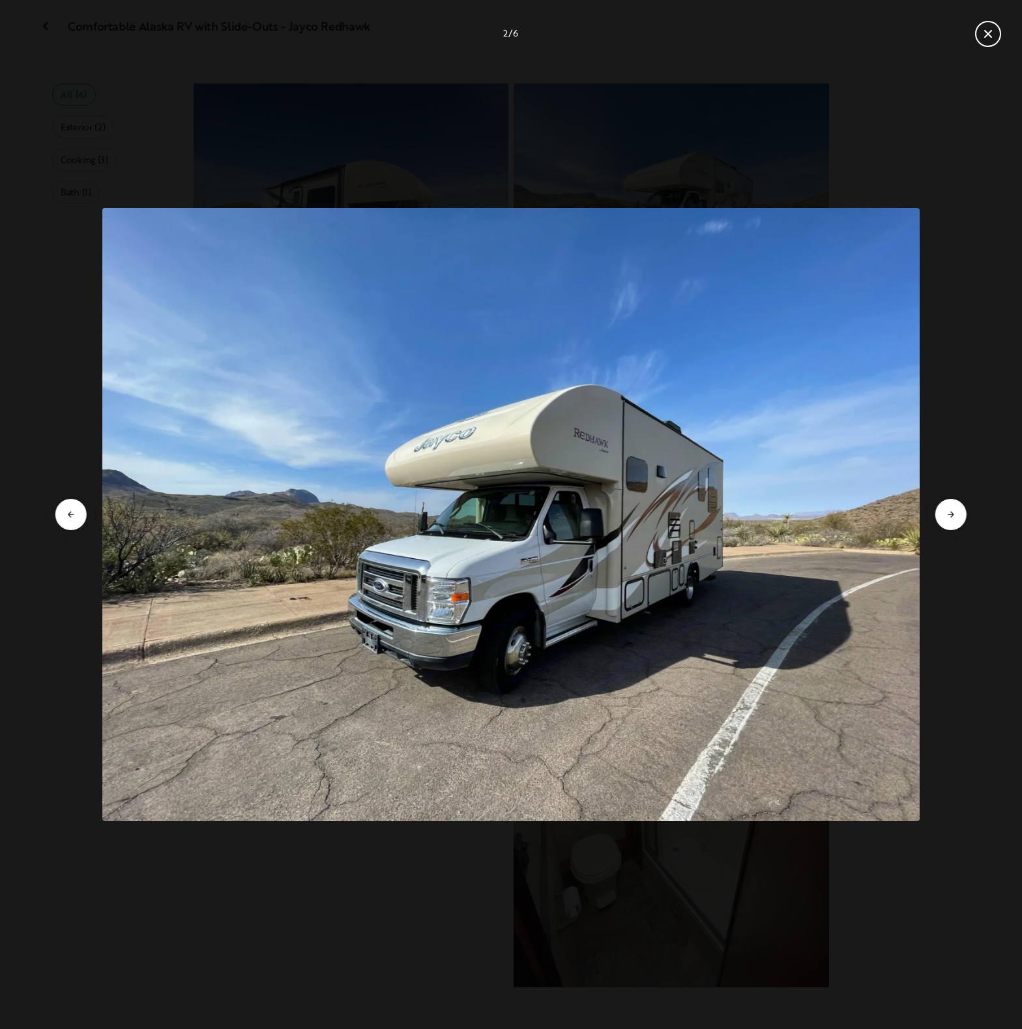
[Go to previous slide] (71, 514)
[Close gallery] (988, 34)
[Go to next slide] (951, 514)
